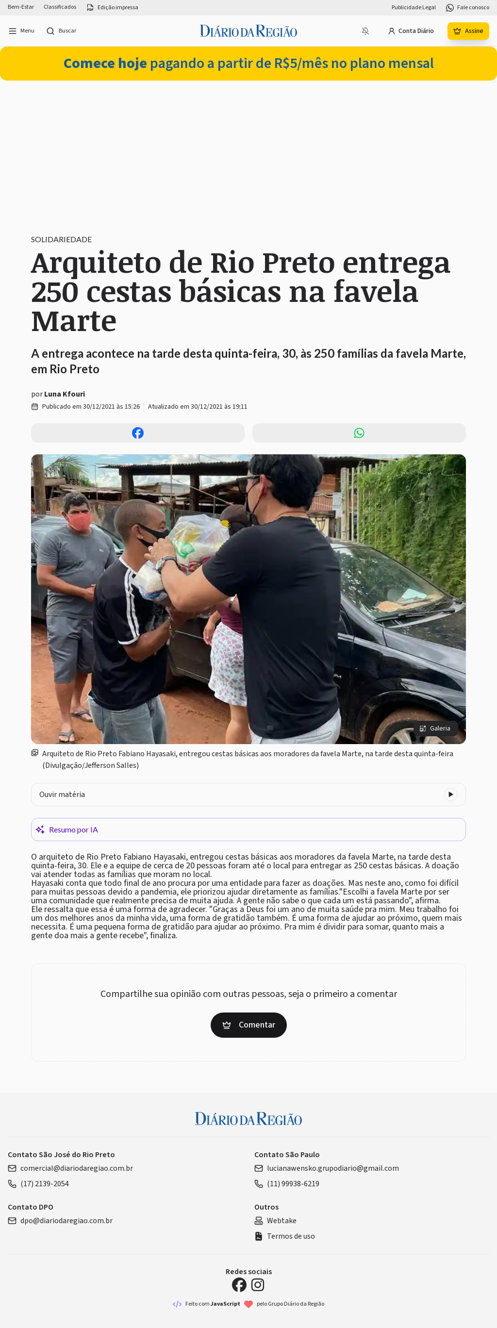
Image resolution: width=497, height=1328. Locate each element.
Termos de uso (284, 1236)
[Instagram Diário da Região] (257, 1285)
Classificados (60, 7)
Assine (468, 31)
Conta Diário (411, 31)
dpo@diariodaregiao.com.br (60, 1220)
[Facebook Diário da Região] (239, 1285)
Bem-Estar (21, 7)
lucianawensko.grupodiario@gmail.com (326, 1168)
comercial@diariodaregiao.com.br (70, 1168)
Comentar (248, 1025)
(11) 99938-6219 (286, 1184)
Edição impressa (112, 7)
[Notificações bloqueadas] (365, 31)
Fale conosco (467, 7)
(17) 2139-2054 (38, 1184)
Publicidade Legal (414, 8)
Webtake (275, 1220)
